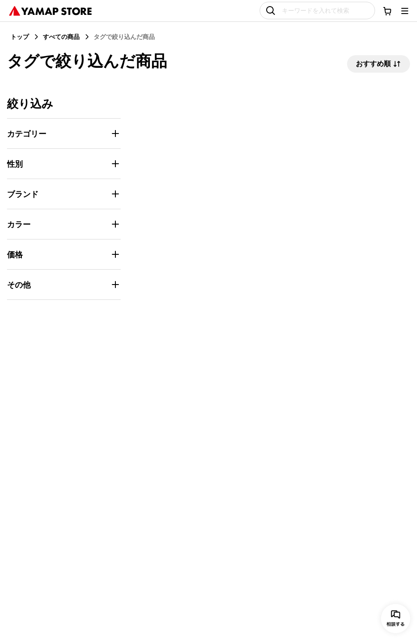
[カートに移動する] (387, 11)
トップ (19, 36)
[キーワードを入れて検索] (317, 10)
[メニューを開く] (405, 11)
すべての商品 (61, 36)
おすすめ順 (378, 64)
